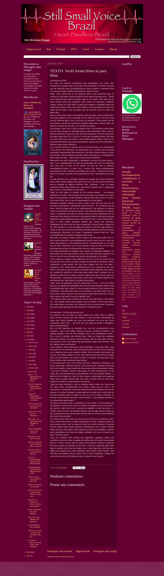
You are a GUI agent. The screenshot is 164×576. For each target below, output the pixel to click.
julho (30, 350)
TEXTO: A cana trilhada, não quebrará (34, 519)
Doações (61, 49)
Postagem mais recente (59, 551)
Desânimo (126, 247)
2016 (28, 340)
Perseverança (130, 188)
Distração (136, 243)
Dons (135, 215)
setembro (32, 343)
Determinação (127, 250)
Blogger (103, 571)
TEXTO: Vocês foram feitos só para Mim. (34, 479)
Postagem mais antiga (105, 551)
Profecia (137, 252)
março (30, 364)
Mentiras (137, 276)
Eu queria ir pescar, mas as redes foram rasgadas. (34, 543)
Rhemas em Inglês (129, 314)
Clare (124, 252)
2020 (28, 325)
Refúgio (136, 233)
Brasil (138, 294)
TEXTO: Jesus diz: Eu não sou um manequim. (35, 406)
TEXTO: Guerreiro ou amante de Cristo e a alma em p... (35, 493)
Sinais (132, 278)
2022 (28, 318)
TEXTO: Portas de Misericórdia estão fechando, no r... (35, 387)
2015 (28, 552)
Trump (135, 220)
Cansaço (126, 235)
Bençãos (137, 254)
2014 (28, 556)
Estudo (124, 257)
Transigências (132, 290)
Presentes (126, 220)
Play (49, 49)
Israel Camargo (130, 339)
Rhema (113, 49)
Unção (124, 273)
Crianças (125, 259)
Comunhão (126, 243)
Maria (137, 210)
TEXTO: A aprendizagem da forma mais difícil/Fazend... (34, 461)
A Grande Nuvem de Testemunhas (131, 222)
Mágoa (124, 297)
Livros (86, 49)
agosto (31, 346)
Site (123, 310)
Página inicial (34, 49)
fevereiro (31, 368)
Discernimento (130, 204)
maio (30, 357)
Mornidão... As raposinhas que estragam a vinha (34, 422)
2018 (28, 332)
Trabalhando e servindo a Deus (131, 181)
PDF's (74, 49)
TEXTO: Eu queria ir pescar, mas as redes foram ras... (35, 534)
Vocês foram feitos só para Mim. (35, 486)
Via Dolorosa (132, 292)
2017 (28, 336)
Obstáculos (126, 278)
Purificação (136, 245)
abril (30, 361)
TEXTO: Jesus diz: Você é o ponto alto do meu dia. (35, 444)
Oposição (130, 297)
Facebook (126, 327)
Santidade (126, 228)
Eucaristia (128, 283)
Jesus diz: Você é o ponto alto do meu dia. (34, 452)
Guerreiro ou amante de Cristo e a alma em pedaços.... (34, 503)
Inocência (125, 276)
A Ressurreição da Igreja (131, 230)
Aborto (124, 266)
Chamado (126, 215)
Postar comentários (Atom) (64, 557)
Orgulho (125, 245)
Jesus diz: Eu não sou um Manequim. (34, 413)
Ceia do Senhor (134, 266)
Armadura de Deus (131, 240)
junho (30, 353)
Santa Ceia (136, 271)
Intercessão (129, 191)
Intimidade (128, 194)
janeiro (31, 372)
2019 (28, 329)
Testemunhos (128, 238)
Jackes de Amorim (131, 343)
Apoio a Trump (131, 213)
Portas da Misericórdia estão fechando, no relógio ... (35, 397)
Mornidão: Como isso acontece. (34, 437)
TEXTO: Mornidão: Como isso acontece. (35, 431)
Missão (126, 207)
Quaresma (126, 254)
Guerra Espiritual (131, 199)
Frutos (124, 269)
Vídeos (137, 264)
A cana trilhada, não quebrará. (34, 526)
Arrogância (131, 294)
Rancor (137, 285)
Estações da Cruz (128, 285)
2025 (28, 307)
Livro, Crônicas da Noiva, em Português (32, 105)
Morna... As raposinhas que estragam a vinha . (34, 378)
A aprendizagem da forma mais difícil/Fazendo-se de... (34, 470)
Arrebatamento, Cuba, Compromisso (38, 218)
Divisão (137, 250)
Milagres (131, 269)
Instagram (126, 320)
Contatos (99, 49)
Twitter (124, 317)
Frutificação (136, 283)
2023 (28, 314)
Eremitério (135, 235)
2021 (28, 321)
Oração (126, 171)
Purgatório (136, 257)
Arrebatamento (131, 175)
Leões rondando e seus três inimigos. (35, 512)
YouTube (125, 324)
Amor (125, 197)
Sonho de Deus (128, 287)
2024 (28, 310)
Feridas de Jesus (133, 273)
